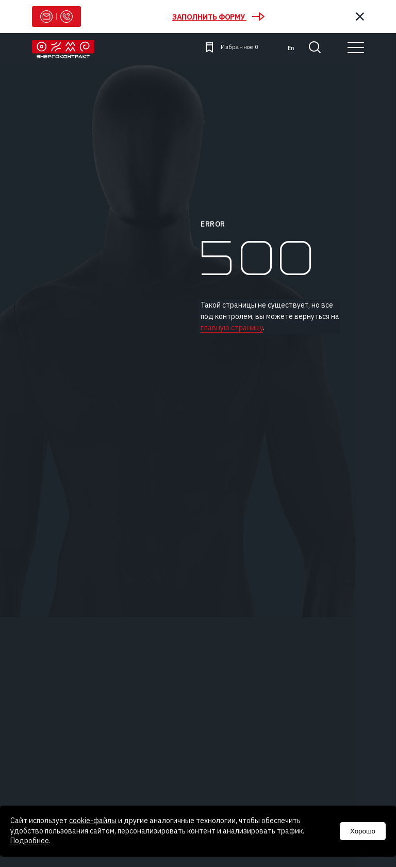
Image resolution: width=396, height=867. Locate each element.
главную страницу (232, 327)
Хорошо (362, 831)
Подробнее (29, 840)
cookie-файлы (93, 820)
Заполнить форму (218, 16)
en (291, 48)
